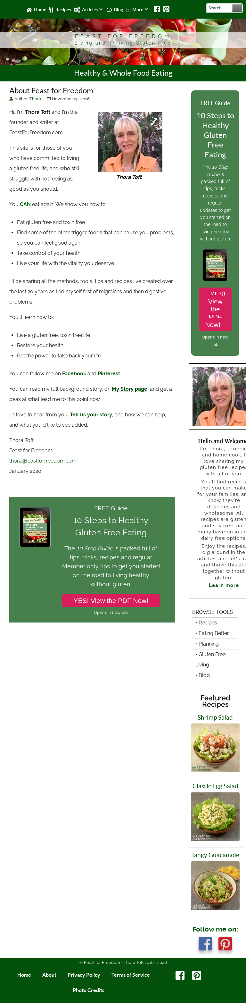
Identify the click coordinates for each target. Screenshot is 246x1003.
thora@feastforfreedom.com (43, 461)
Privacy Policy (84, 975)
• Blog (202, 675)
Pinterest (109, 374)
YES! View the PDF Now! (111, 600)
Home (24, 975)
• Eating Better (212, 633)
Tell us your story (91, 415)
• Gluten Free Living (210, 659)
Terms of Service (130, 975)
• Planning (207, 644)
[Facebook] (157, 9)
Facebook (74, 374)
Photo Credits (88, 990)
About (49, 975)
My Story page (129, 389)
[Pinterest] (166, 9)
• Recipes (206, 623)
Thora (35, 98)
